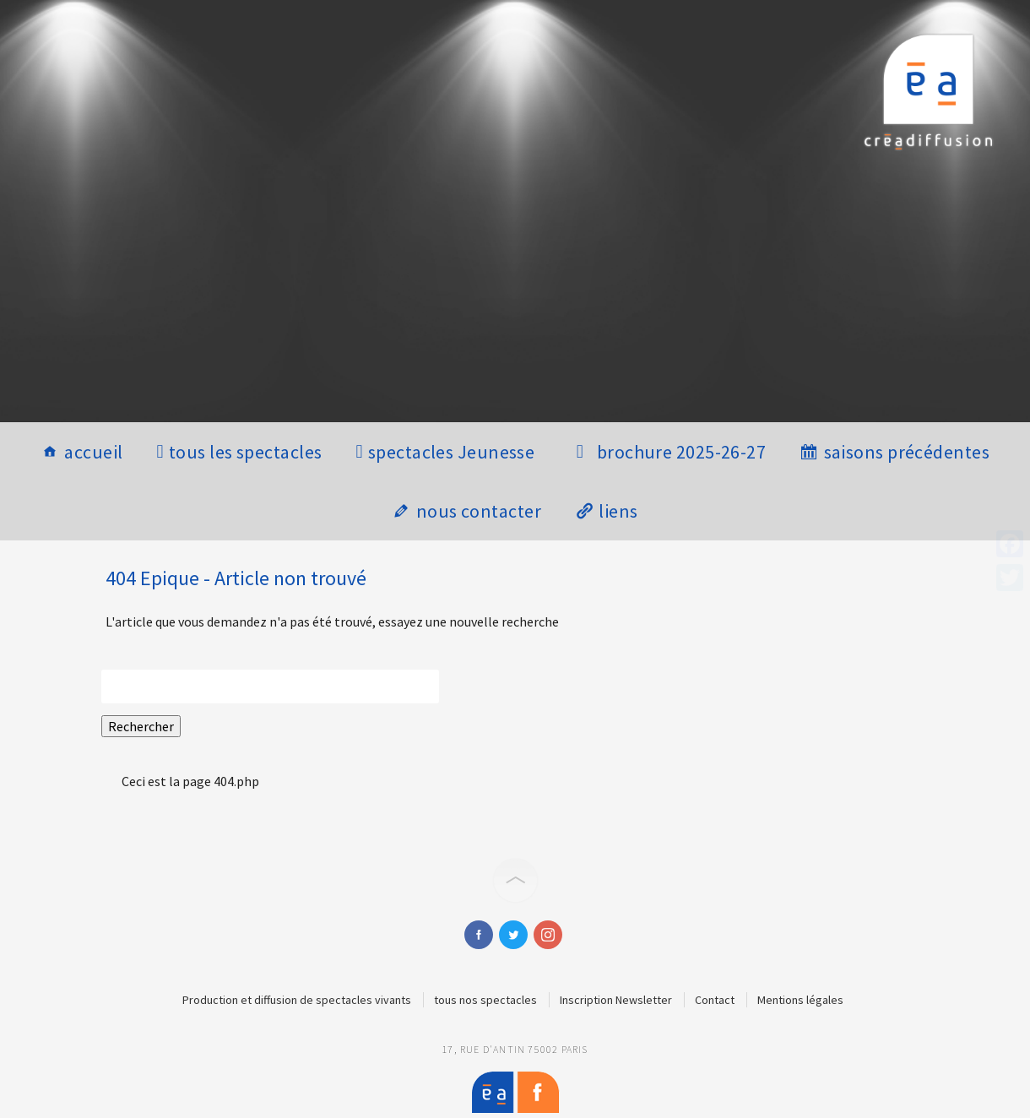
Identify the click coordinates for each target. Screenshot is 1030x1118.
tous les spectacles (245, 452)
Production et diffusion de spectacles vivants (296, 999)
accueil (93, 452)
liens (618, 511)
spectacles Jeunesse (451, 452)
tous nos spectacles (485, 999)
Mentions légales (800, 999)
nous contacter (478, 511)
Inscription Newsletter (616, 999)
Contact (715, 999)
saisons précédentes (906, 452)
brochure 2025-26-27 (681, 452)
